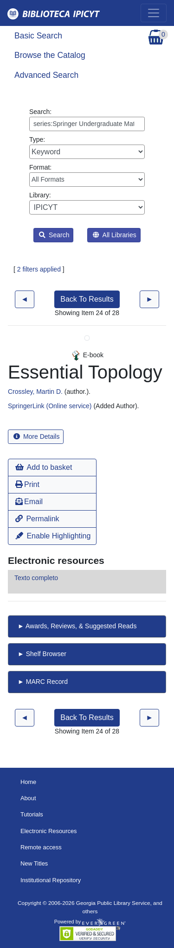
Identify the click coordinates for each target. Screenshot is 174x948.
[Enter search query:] (87, 124)
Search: (87, 119)
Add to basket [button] (43, 467)
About (28, 798)
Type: (87, 147)
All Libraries (114, 235)
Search (54, 235)
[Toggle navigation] (154, 13)
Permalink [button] (37, 519)
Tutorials (31, 814)
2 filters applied (39, 269)
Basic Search (38, 35)
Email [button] (29, 502)
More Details (36, 436)
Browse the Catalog (49, 55)
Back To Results (86, 299)
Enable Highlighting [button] (52, 536)
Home (28, 781)
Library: (87, 203)
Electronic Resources (48, 831)
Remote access (41, 847)
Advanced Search (46, 75)
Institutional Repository (50, 880)
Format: (87, 175)
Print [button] (27, 484)
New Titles (34, 863)
